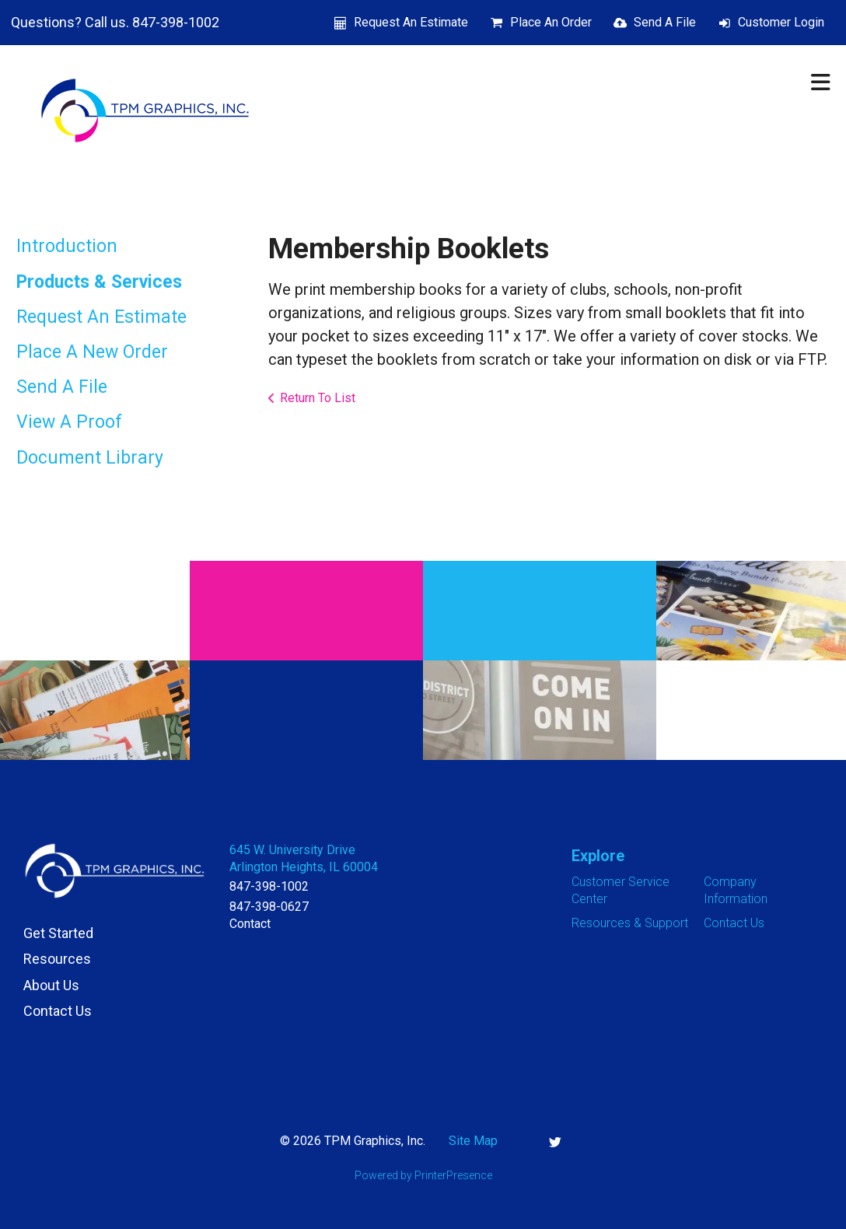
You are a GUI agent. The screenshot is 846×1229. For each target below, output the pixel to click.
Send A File (665, 22)
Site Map (473, 1140)
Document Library (89, 457)
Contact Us (57, 1011)
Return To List (317, 397)
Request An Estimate (411, 22)
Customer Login (781, 22)
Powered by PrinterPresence (423, 1175)
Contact (250, 923)
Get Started (58, 933)
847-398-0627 (269, 906)
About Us (51, 985)
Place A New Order (92, 351)
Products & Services (99, 281)
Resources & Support (630, 923)
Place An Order (551, 22)
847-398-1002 (269, 886)
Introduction (66, 246)
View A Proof (69, 421)
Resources (57, 959)
